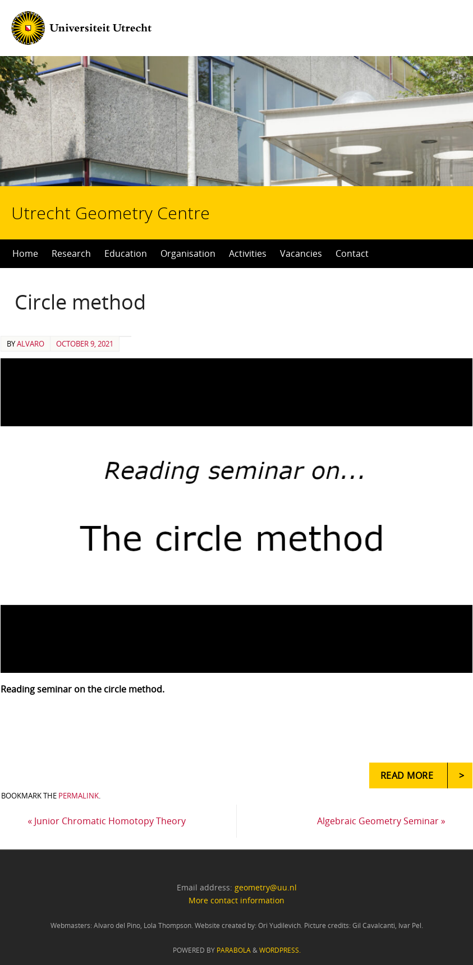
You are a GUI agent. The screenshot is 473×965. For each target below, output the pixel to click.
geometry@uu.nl (266, 887)
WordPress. (280, 950)
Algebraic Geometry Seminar (381, 821)
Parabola (234, 950)
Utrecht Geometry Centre (141, 177)
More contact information (236, 900)
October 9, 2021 (84, 344)
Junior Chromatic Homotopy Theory (106, 821)
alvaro (30, 344)
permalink (78, 796)
